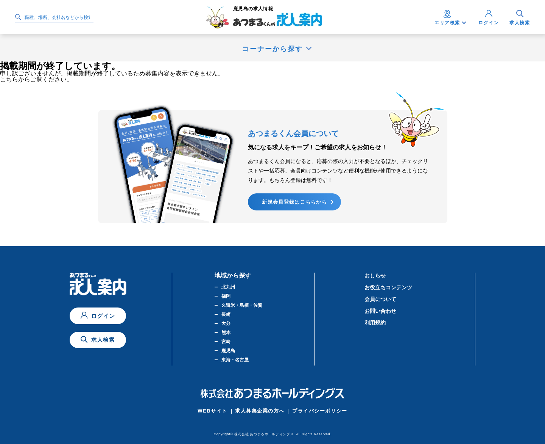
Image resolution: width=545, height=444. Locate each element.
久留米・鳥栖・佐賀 (241, 305)
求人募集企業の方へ (260, 411)
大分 (225, 323)
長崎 (225, 314)
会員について (380, 299)
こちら (9, 79)
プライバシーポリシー (319, 411)
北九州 (228, 287)
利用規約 (375, 322)
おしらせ (375, 275)
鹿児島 (228, 350)
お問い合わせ (380, 311)
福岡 (225, 296)
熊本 (225, 332)
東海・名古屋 (235, 360)
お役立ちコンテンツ (388, 287)
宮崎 (225, 341)
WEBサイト (212, 411)
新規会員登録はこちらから (294, 202)
